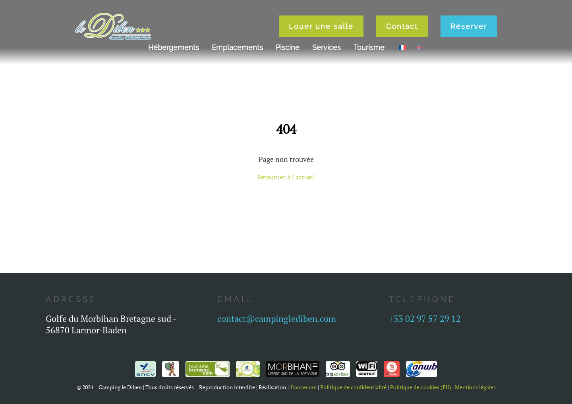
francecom (303, 387)
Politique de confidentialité (353, 387)
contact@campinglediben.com (276, 318)
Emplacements (237, 47)
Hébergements (173, 47)
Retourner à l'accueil (286, 177)
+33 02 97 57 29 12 (425, 318)
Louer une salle (321, 26)
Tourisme (369, 47)
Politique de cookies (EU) (420, 387)
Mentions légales (475, 387)
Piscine (288, 47)
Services (326, 47)
